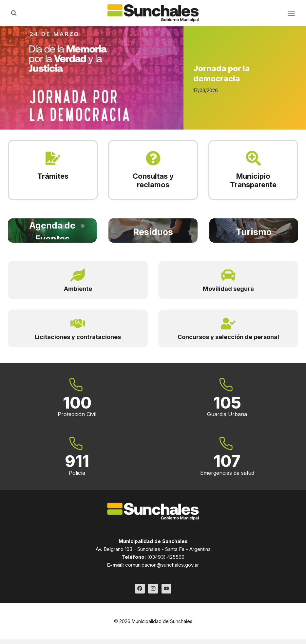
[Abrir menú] (291, 13)
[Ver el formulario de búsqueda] (14, 13)
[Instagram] (153, 589)
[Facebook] (140, 589)
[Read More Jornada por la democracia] (91, 78)
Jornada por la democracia (221, 73)
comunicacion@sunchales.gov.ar (162, 565)
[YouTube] (166, 589)
